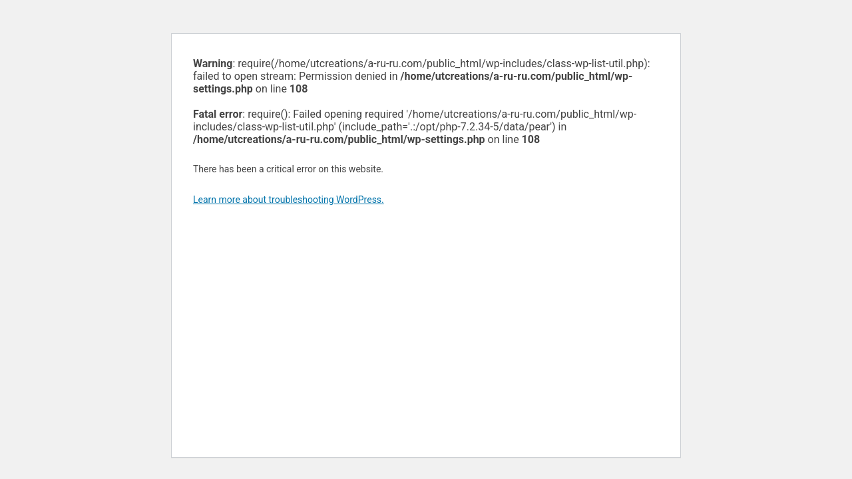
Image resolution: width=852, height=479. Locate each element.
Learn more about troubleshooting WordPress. (288, 199)
